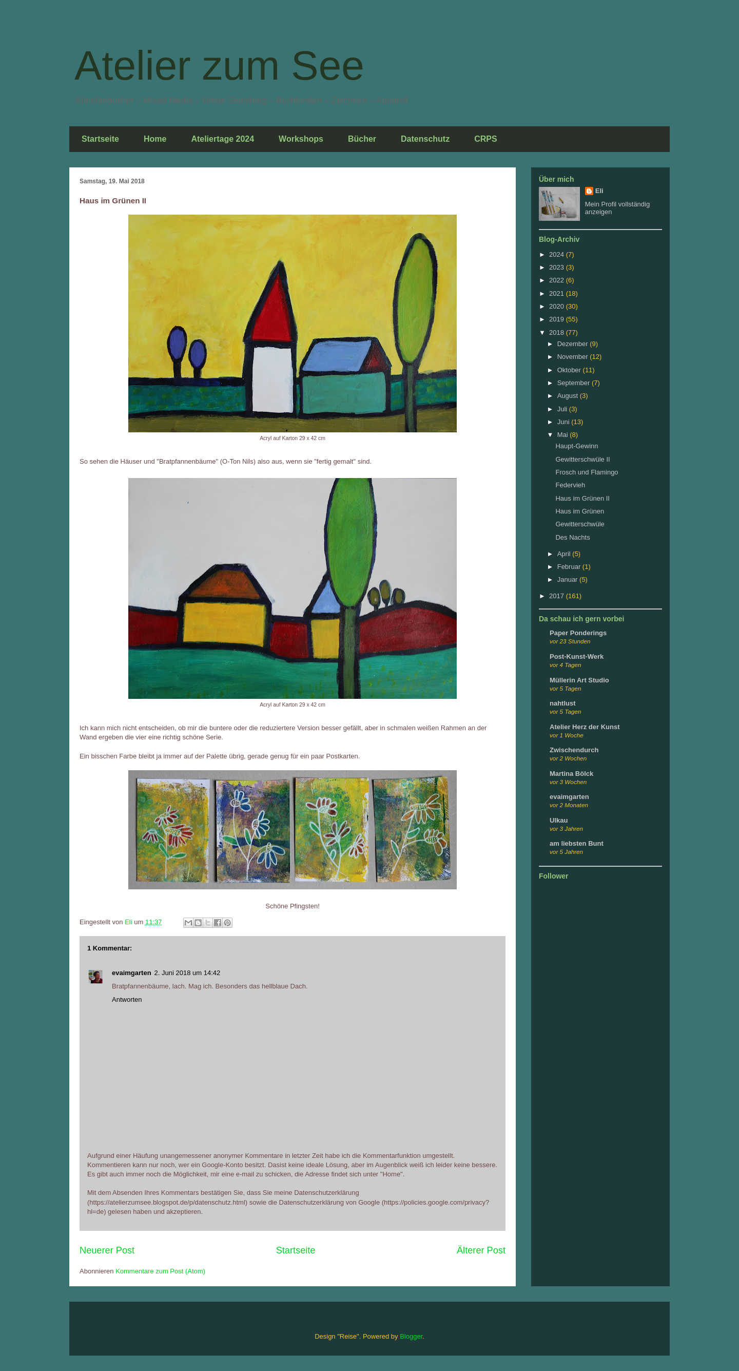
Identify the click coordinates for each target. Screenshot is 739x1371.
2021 (557, 293)
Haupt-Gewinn (576, 446)
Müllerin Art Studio (579, 680)
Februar (569, 566)
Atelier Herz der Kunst (585, 727)
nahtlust (563, 703)
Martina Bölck (571, 773)
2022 (557, 280)
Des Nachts (572, 537)
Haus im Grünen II (582, 498)
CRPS (485, 139)
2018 (557, 332)
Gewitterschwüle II (582, 459)
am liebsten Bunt (577, 843)
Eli (599, 191)
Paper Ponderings (578, 633)
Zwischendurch (574, 750)
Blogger (411, 1336)
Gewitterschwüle (579, 524)
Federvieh (570, 485)
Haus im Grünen (579, 511)
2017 (557, 596)
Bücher (362, 139)
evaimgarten (131, 973)
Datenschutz (425, 139)
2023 (557, 267)
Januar (568, 579)
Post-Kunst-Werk (577, 656)
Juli (563, 409)
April (565, 554)
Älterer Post (481, 1250)
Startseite (100, 139)
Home (155, 139)
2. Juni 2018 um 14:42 (187, 973)
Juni (564, 422)
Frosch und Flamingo (586, 472)
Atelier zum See (219, 65)
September (574, 383)
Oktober (570, 370)
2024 (557, 254)
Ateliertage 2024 (222, 139)
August (568, 395)
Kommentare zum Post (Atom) (160, 1271)
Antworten (127, 999)
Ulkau (559, 820)
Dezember (573, 344)
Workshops (301, 139)
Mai (563, 435)
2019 (557, 319)
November (573, 356)
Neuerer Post (107, 1250)
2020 (557, 306)
